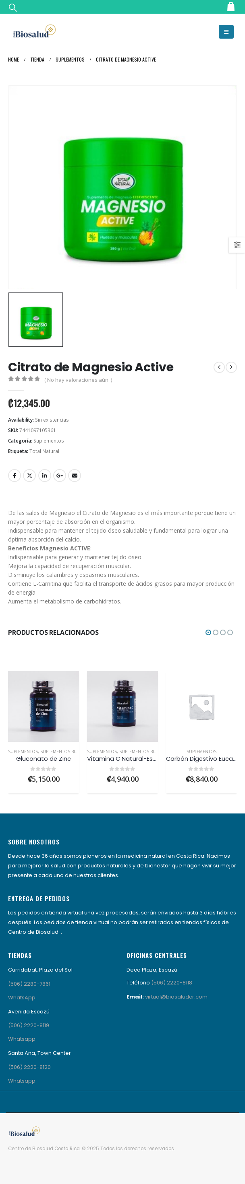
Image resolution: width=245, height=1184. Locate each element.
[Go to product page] (43, 706)
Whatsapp (21, 1039)
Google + (59, 475)
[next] (231, 367)
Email (74, 475)
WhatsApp (21, 997)
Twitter (29, 475)
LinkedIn (44, 475)
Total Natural (44, 451)
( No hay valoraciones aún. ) (78, 379)
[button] (13, 7)
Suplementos (48, 440)
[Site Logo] (34, 32)
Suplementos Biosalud (66, 751)
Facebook (14, 475)
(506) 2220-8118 (171, 982)
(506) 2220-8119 (28, 1025)
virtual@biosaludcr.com (176, 997)
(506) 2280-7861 (29, 984)
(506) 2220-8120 (29, 1067)
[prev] (219, 367)
